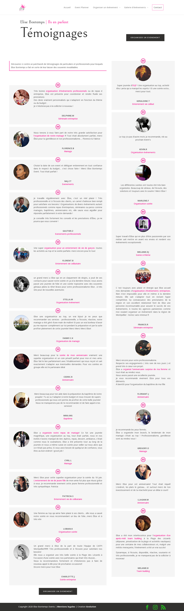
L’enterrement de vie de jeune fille (50, 480)
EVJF (134, 85)
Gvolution (91, 606)
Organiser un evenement (145, 38)
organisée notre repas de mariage (60, 432)
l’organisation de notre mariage (49, 135)
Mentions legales (66, 606)
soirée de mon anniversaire (74, 355)
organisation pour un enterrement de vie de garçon (69, 248)
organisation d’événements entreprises (151, 290)
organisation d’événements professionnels (66, 91)
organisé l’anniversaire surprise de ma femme (145, 369)
